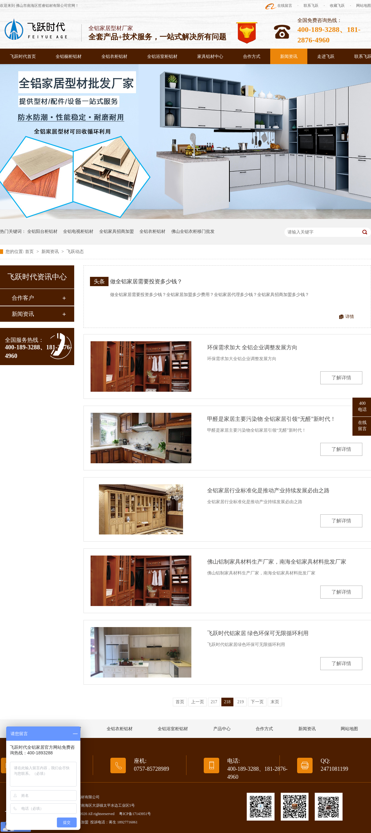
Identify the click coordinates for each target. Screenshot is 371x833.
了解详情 (341, 377)
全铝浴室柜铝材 (162, 56)
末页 (275, 702)
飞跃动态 (75, 251)
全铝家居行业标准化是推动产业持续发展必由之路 (268, 490)
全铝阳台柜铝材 (42, 231)
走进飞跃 (326, 56)
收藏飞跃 (337, 5)
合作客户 (23, 298)
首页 (30, 251)
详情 (349, 316)
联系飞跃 (311, 5)
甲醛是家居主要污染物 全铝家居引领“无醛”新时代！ (271, 419)
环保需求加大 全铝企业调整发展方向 (252, 347)
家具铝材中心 (210, 56)
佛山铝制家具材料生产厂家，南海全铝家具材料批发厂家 (276, 562)
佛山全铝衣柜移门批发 (193, 231)
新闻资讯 (288, 56)
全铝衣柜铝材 (114, 56)
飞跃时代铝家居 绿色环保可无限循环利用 (258, 633)
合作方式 (251, 56)
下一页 (257, 702)
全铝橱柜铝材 (69, 56)
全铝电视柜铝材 (78, 231)
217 (214, 702)
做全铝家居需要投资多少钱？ (146, 281)
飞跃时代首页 (23, 56)
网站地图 (363, 5)
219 (240, 702)
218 (227, 702)
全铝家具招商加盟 (116, 231)
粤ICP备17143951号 (135, 814)
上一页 (197, 702)
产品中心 (222, 728)
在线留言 (284, 5)
